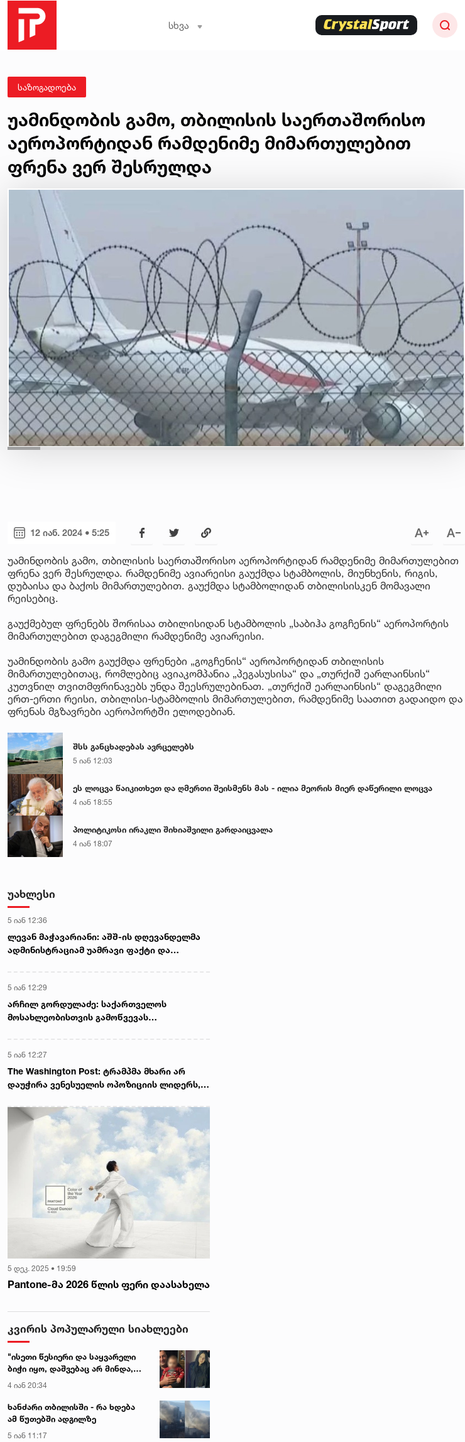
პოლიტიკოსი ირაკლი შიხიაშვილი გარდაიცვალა (173, 829)
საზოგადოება (47, 87)
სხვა (185, 25)
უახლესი (31, 893)
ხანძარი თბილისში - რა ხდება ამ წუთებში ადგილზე (71, 1413)
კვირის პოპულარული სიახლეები (98, 1328)
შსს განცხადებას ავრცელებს (133, 746)
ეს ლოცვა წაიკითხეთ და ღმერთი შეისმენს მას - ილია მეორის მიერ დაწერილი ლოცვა (252, 788)
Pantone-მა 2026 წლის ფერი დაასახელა (109, 1284)
